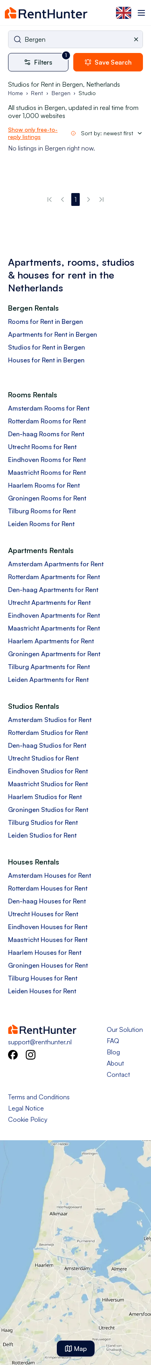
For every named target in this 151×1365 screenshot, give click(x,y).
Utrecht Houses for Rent (43, 914)
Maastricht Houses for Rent (47, 940)
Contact (118, 1074)
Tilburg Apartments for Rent (49, 667)
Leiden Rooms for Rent (41, 524)
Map (75, 1349)
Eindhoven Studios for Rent (48, 771)
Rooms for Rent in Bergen (45, 321)
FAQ (113, 1041)
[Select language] (124, 13)
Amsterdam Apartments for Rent (55, 564)
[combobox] (75, 39)
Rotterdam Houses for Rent (47, 888)
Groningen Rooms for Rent (47, 498)
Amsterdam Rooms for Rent (48, 408)
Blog (113, 1052)
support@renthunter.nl (40, 1042)
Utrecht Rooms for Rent (42, 447)
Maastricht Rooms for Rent (47, 472)
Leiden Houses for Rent (42, 991)
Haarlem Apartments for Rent (51, 641)
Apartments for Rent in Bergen (52, 334)
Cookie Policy (28, 1119)
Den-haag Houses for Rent (47, 901)
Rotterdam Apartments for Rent (54, 577)
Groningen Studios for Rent (48, 810)
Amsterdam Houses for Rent (49, 875)
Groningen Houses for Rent (48, 965)
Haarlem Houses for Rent (44, 952)
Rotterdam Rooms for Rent (47, 421)
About (115, 1063)
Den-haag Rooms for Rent (46, 434)
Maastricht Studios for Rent (48, 784)
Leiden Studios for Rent (42, 835)
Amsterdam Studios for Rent (49, 720)
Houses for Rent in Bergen (46, 360)
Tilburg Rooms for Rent (42, 511)
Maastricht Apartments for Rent (54, 628)
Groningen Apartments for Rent (54, 654)
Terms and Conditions (39, 1097)
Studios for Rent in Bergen (46, 347)
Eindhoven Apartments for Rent (54, 615)
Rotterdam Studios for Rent (48, 732)
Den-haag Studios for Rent (47, 745)
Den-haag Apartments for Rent (53, 590)
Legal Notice (26, 1108)
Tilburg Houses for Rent (42, 978)
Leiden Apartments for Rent (48, 679)
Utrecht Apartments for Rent (49, 602)
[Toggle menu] (141, 13)
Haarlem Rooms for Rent (44, 485)
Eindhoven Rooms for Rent (47, 460)
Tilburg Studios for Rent (43, 822)
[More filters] (40, 62)
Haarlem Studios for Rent (45, 797)
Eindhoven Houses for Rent (47, 927)
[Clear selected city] (138, 39)
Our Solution (125, 1029)
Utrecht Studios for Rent (43, 758)
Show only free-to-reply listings (33, 133)
